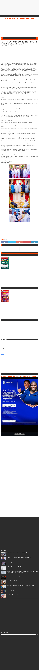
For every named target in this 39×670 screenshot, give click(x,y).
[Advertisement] (9, 7)
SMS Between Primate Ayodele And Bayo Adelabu (14, 566)
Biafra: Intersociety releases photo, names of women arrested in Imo (17, 552)
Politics (5, 239)
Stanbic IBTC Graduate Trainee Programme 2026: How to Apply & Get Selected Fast (18, 376)
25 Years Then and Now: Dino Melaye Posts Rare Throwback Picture (17, 594)
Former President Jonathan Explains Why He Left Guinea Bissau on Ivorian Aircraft (20, 576)
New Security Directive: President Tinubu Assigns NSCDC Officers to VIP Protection (20, 585)
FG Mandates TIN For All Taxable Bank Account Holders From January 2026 (18, 557)
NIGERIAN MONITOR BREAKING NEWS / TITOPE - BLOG (19, 18)
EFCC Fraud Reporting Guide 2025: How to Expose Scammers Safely (17, 590)
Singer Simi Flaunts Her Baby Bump (12, 580)
